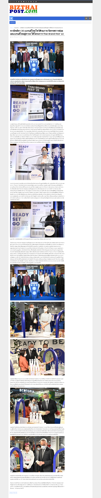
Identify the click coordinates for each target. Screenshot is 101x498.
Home (11, 27)
